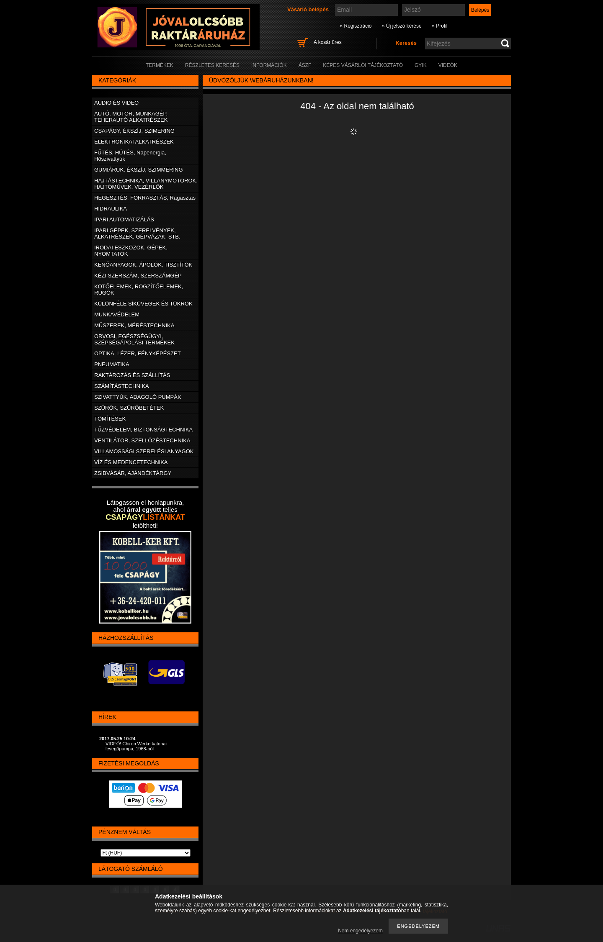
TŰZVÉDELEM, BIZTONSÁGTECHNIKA (143, 429)
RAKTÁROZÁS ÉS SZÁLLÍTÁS (132, 375)
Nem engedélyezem (360, 931)
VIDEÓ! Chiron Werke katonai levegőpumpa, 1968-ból (136, 746)
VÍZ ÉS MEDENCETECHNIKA (131, 462)
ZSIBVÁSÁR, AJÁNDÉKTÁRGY (132, 473)
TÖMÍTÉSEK (110, 419)
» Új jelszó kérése (402, 26)
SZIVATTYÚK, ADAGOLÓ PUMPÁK (137, 397)
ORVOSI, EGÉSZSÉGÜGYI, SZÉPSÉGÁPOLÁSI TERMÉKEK (134, 339)
